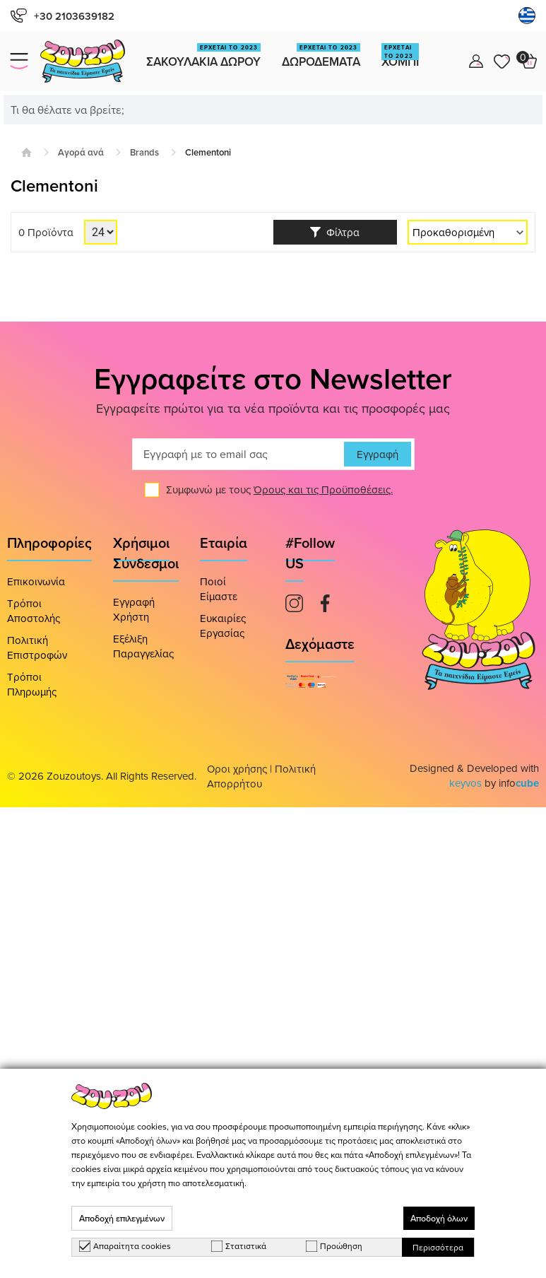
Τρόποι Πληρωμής (32, 684)
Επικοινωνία (36, 581)
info (519, 782)
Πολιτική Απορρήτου (261, 776)
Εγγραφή (377, 454)
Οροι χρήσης (237, 768)
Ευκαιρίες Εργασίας (223, 625)
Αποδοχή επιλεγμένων (122, 1218)
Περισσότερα (438, 1247)
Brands (144, 152)
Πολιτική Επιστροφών (37, 647)
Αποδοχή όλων (439, 1218)
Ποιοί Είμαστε (218, 589)
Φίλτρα (335, 232)
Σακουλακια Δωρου (203, 56)
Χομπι (400, 56)
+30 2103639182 (62, 15)
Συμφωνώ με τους (279, 489)
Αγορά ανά (81, 152)
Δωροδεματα (321, 56)
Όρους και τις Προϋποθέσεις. (323, 489)
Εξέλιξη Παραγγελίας (143, 646)
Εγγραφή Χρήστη (134, 609)
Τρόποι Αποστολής (33, 611)
